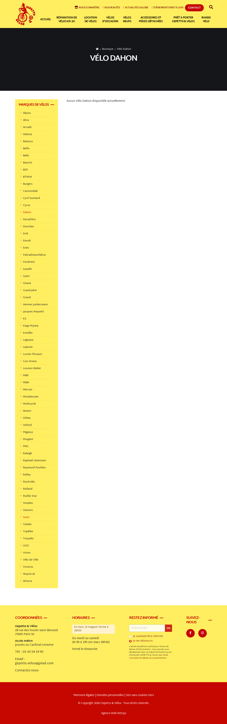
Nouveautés (111, 7)
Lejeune (28, 347)
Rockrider (29, 482)
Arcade (27, 127)
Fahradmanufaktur (34, 255)
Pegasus (28, 432)
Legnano (28, 340)
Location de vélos (90, 19)
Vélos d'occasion (110, 19)
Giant (26, 276)
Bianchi (27, 162)
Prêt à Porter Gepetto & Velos (183, 19)
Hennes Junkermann (35, 304)
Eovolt (27, 240)
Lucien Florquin (32, 354)
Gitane (27, 283)
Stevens (28, 510)
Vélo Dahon (124, 49)
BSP (25, 170)
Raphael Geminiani (34, 460)
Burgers (27, 184)
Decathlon (29, 219)
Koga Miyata (30, 326)
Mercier (27, 389)
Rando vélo (206, 19)
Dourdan (28, 226)
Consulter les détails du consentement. (148, 658)
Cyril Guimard (31, 198)
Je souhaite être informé (148, 636)
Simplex (28, 503)
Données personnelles (110, 695)
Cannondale (30, 191)
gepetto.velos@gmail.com (34, 663)
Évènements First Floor (167, 7)
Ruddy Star (30, 496)
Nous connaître (87, 7)
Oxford (27, 425)
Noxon (27, 411)
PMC (26, 446)
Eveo (26, 248)
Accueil (45, 19)
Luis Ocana (30, 361)
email (165, 655)
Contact (194, 7)
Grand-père (30, 290)
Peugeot (28, 439)
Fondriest (29, 262)
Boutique (107, 49)
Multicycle (29, 404)
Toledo (27, 524)
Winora (27, 581)
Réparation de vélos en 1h (66, 19)
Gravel (27, 297)
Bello (26, 155)
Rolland (27, 489)
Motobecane (30, 396)
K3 (24, 318)
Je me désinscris (143, 641)
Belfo (26, 148)
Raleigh (27, 453)
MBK (26, 375)
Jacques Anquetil (33, 311)
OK (168, 628)
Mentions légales (83, 695)
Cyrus (26, 205)
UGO (26, 545)
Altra (26, 120)
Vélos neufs (127, 19)
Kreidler (28, 333)
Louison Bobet (32, 368)
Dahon (27, 212)
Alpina (27, 113)
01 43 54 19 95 (33, 652)
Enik (25, 233)
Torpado (28, 538)
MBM (26, 382)
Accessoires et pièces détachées (151, 19)
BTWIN (27, 177)
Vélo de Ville (30, 560)
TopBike (28, 531)
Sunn (26, 517)
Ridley (27, 474)
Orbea (27, 418)
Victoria (28, 567)
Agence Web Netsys (113, 713)
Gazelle (27, 269)
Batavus (28, 141)
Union (27, 552)
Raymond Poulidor (34, 467)
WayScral (29, 574)
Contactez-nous (27, 670)
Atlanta (27, 134)
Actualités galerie (135, 7)
